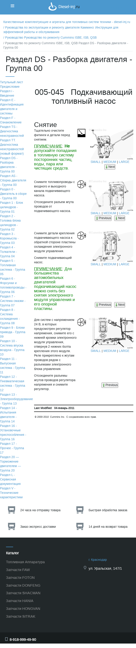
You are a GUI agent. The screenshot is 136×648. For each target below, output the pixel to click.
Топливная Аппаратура (25, 562)
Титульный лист (11, 82)
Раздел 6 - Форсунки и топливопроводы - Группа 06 (13, 285)
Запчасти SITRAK (20, 616)
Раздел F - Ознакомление (11, 120)
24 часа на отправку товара (40, 510)
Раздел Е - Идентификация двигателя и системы (12, 107)
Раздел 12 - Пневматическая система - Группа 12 (12, 383)
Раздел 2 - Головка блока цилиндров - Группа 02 (10, 223)
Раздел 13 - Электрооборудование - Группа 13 (16, 399)
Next (110, 167)
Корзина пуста (120, 12)
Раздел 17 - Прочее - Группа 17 (12, 448)
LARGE (124, 162)
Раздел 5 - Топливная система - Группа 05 (12, 267)
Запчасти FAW (18, 569)
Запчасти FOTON (20, 577)
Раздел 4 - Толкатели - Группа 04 (8, 251)
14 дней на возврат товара (108, 527)
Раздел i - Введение (7, 93)
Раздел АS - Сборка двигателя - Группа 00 (13, 180)
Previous (103, 218)
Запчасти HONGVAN (23, 608)
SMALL (96, 162)
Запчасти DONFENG (23, 585)
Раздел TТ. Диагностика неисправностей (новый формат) (12, 147)
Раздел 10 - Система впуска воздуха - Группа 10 (12, 348)
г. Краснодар (98, 560)
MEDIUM (110, 162)
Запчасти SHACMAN (23, 593)
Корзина (116, 8)
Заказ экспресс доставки (38, 527)
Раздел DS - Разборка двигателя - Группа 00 (9, 165)
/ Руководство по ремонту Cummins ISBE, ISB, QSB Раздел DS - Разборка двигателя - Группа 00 (65, 45)
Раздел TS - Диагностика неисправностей (12, 131)
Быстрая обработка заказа (108, 510)
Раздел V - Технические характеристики (11, 492)
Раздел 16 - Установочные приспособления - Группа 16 (13, 432)
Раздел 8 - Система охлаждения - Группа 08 (10, 316)
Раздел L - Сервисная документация (10, 479)
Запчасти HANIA (19, 600)
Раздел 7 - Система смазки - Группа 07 (13, 300)
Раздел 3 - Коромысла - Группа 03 (9, 238)
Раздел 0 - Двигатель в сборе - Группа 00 (13, 193)
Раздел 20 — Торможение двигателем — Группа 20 (10, 464)
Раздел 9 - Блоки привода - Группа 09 (12, 332)
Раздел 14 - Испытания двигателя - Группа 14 (8, 415)
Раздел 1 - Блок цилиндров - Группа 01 (11, 207)
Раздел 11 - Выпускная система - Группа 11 (12, 365)
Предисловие (10, 87)
